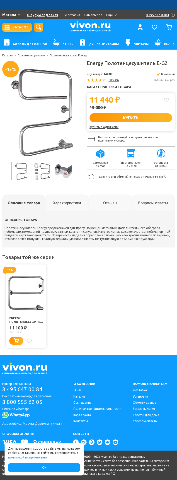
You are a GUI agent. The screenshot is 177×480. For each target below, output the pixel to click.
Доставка (72, 15)
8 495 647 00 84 (22, 389)
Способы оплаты (145, 421)
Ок (44, 467)
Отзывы (114, 80)
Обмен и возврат (145, 402)
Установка (140, 396)
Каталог (7, 55)
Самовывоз (93, 15)
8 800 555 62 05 (22, 402)
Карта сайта (82, 415)
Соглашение (82, 402)
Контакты (80, 421)
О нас (77, 390)
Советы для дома (146, 415)
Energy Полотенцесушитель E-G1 (26, 320)
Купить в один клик (104, 127)
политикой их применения (28, 457)
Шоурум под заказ (42, 15)
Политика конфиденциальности (97, 408)
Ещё (111, 15)
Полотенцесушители (31, 55)
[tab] (23, 202)
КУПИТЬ (130, 117)
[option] (42, 112)
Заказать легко (144, 408)
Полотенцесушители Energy (68, 55)
